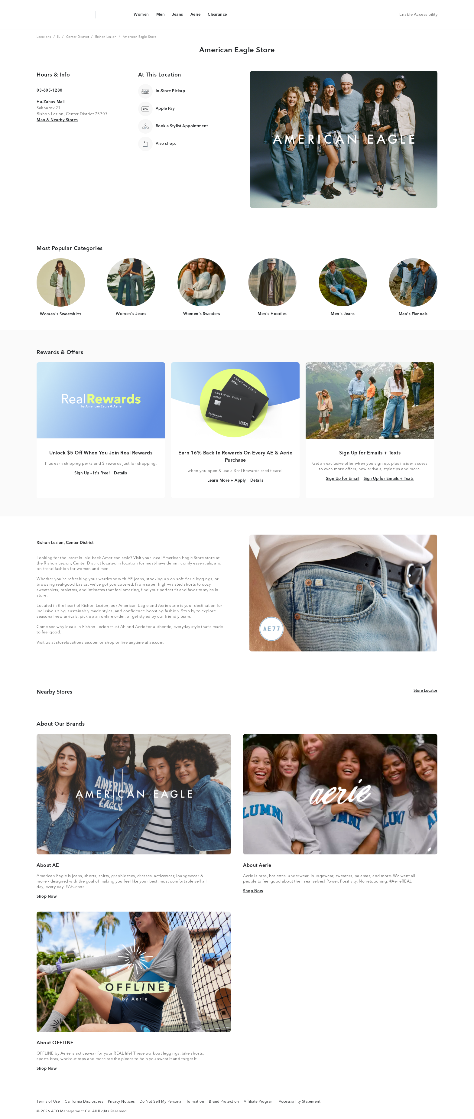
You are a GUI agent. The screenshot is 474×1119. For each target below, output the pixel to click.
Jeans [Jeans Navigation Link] (177, 16)
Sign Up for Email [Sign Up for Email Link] (342, 478)
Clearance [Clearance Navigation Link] (217, 16)
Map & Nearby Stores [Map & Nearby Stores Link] (57, 119)
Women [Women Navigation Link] (141, 16)
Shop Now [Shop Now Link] (47, 896)
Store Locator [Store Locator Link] (425, 690)
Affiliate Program (259, 1102)
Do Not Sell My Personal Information (172, 1102)
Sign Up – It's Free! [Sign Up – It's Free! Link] (92, 473)
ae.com (156, 643)
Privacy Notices (121, 1102)
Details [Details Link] (120, 473)
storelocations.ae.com (77, 643)
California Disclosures (84, 1102)
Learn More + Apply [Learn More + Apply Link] (226, 480)
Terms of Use (48, 1102)
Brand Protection (224, 1102)
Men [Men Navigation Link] (160, 16)
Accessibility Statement (300, 1102)
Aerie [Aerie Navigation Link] (195, 16)
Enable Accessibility (418, 15)
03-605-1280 (50, 91)
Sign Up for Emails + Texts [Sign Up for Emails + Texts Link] (389, 478)
